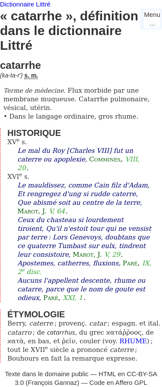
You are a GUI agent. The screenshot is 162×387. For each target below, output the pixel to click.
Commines (105, 159)
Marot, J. (31, 211)
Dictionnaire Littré (25, 4)
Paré (130, 263)
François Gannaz (52, 382)
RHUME (132, 341)
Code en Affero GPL (118, 382)
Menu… (152, 19)
